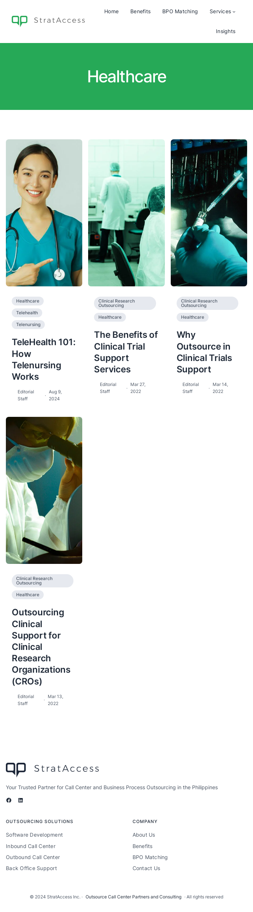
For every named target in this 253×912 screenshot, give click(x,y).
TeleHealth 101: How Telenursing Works (43, 359)
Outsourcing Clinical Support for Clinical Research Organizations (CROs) (41, 646)
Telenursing (28, 324)
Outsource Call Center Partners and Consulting (133, 897)
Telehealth (27, 312)
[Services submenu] (233, 11)
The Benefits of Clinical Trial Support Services (126, 352)
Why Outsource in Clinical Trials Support (204, 352)
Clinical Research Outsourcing (116, 303)
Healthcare (27, 301)
